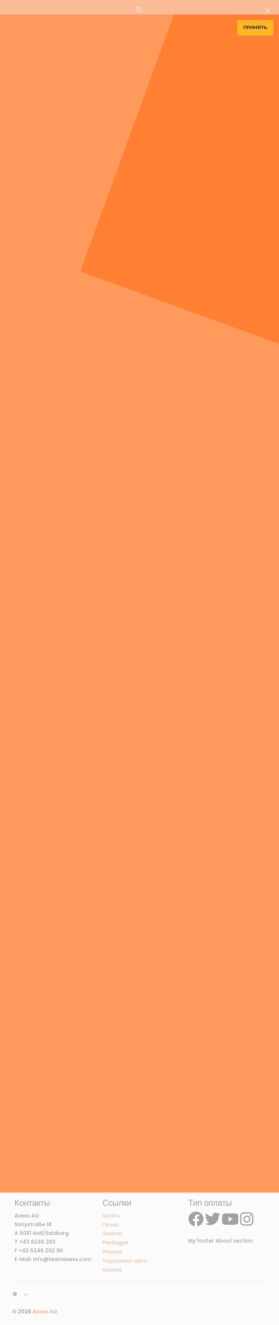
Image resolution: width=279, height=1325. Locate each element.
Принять (255, 27)
